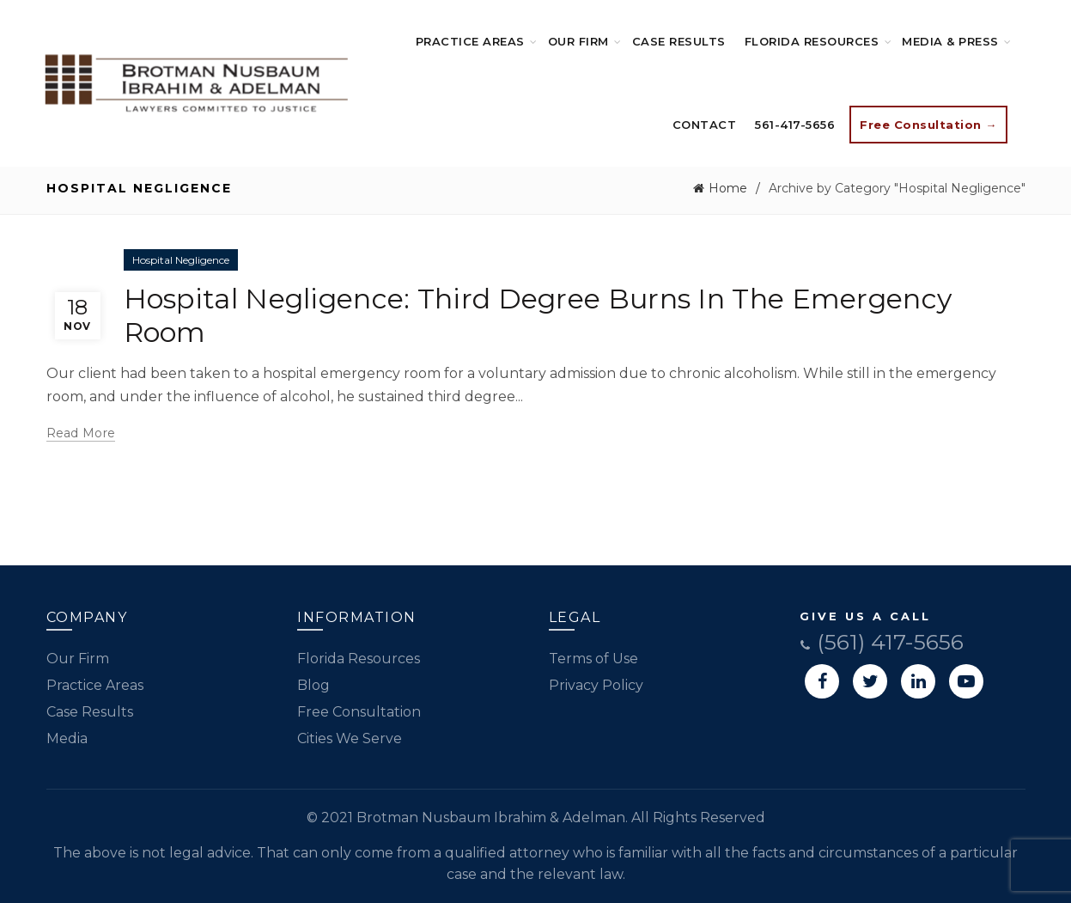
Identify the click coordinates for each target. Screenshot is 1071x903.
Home (728, 188)
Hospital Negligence (180, 259)
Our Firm (578, 41)
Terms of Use (593, 658)
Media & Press (950, 41)
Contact (704, 124)
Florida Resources (812, 41)
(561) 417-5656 (882, 642)
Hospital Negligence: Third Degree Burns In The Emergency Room (538, 315)
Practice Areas (470, 41)
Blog (313, 685)
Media (67, 738)
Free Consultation (359, 712)
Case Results (679, 41)
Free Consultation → (928, 124)
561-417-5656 (795, 124)
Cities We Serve (349, 738)
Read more (81, 433)
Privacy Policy (596, 685)
